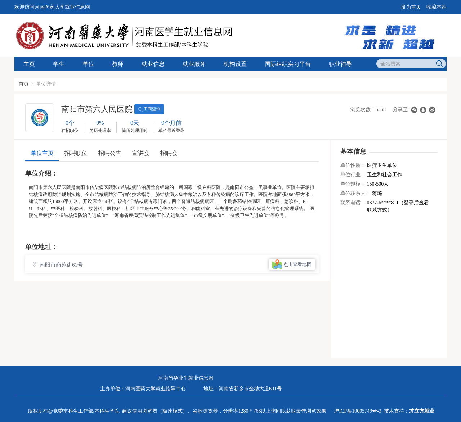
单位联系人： (355, 193)
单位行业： (353, 174)
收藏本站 (436, 7)
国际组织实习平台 (288, 64)
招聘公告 (109, 153)
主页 (29, 64)
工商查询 (149, 109)
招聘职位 (76, 153)
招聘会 (169, 153)
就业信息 (153, 64)
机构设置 (235, 64)
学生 (58, 64)
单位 (88, 64)
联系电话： (353, 202)
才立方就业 (421, 411)
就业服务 (194, 64)
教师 (118, 64)
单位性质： (353, 165)
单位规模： (353, 184)
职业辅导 (340, 64)
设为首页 (411, 7)
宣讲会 (140, 153)
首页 (24, 84)
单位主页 (42, 153)
